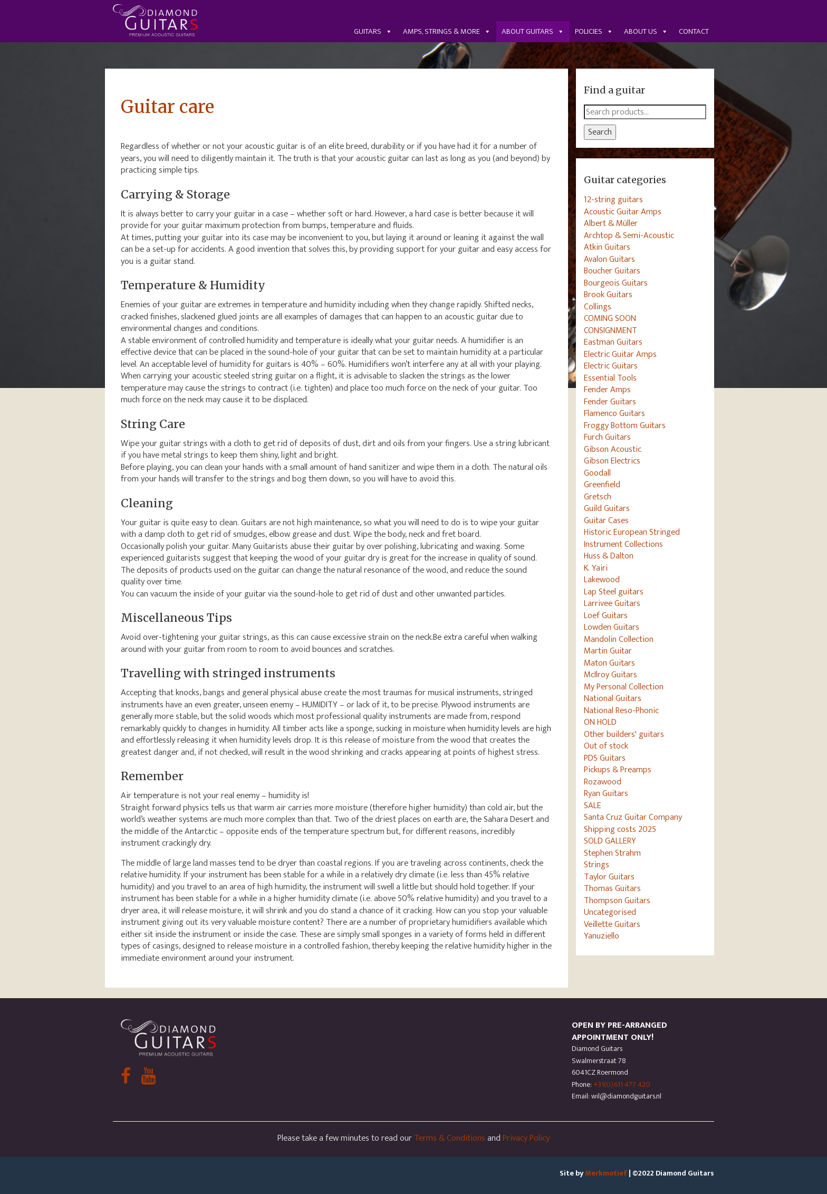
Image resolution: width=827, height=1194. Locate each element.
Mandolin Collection (618, 639)
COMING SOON (610, 318)
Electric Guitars (611, 365)
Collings (597, 306)
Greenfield (602, 484)
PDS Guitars (605, 758)
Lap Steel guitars (613, 591)
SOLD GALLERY (610, 840)
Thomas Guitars (612, 888)
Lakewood (602, 579)
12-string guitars (613, 199)
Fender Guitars (610, 401)
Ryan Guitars (606, 793)
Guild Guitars (607, 508)
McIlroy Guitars (610, 674)
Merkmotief (606, 1173)
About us (646, 31)
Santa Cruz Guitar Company (633, 817)
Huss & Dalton (608, 555)
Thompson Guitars (617, 900)
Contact (694, 31)
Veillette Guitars (612, 924)
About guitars (533, 31)
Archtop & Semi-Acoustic (629, 235)
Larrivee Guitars (612, 603)
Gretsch (597, 496)
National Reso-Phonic (621, 710)
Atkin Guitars (607, 247)
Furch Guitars (607, 437)
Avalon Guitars (609, 259)
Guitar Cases (606, 520)
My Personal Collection (623, 686)
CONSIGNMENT (610, 330)
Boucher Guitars (612, 270)
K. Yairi (596, 568)
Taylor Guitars (609, 876)
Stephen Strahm (612, 853)
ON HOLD (600, 722)
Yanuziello (601, 935)
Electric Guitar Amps (620, 354)
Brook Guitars (608, 294)
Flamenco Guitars (614, 413)
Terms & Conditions (449, 1138)
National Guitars (612, 698)
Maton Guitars (609, 663)
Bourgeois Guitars (616, 283)
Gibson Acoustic (612, 449)
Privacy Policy (526, 1138)
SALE (592, 805)
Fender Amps (607, 389)
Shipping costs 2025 (620, 829)
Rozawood (602, 781)
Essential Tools (610, 378)
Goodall (597, 473)
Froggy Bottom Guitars (625, 425)
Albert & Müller (611, 223)
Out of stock (606, 745)
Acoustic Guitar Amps (622, 211)
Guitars (373, 31)
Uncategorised (610, 912)
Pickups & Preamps (617, 769)
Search (600, 132)
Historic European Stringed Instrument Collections (632, 538)
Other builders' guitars (624, 734)
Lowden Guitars (611, 627)
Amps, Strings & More (447, 31)
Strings (596, 864)
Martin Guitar (608, 650)
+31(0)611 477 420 (621, 1084)
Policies (594, 31)
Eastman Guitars (613, 342)
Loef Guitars (606, 615)
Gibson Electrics (612, 460)
